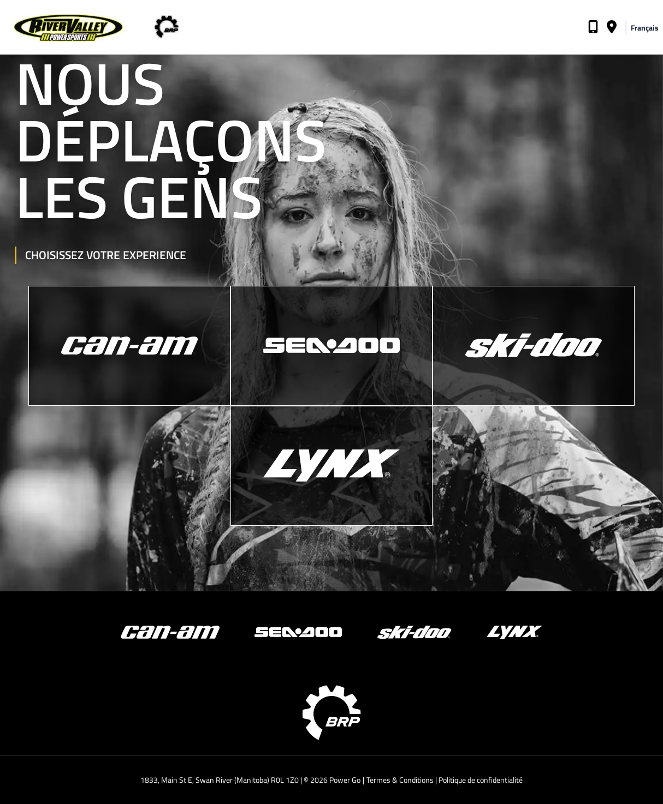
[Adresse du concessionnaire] (611, 28)
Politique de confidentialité (481, 779)
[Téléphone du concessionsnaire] (593, 28)
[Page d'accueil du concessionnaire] (63, 27)
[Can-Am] (129, 346)
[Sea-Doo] (331, 346)
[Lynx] (331, 466)
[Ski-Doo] (534, 346)
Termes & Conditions (400, 779)
